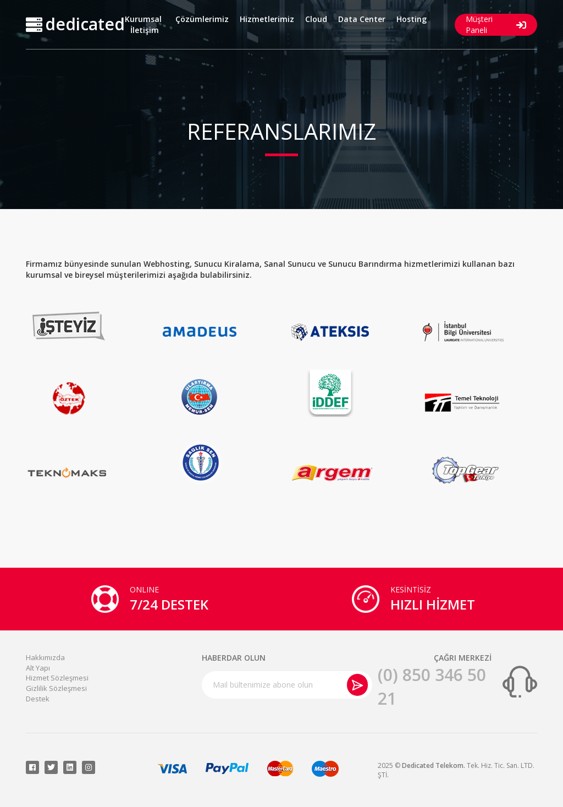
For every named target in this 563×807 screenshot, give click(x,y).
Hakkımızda (45, 657)
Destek (37, 699)
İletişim (144, 30)
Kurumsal (143, 19)
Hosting (411, 19)
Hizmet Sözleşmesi (57, 678)
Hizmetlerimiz (267, 19)
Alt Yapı (38, 668)
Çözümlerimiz (202, 19)
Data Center (361, 19)
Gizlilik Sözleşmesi (56, 688)
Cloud (316, 19)
